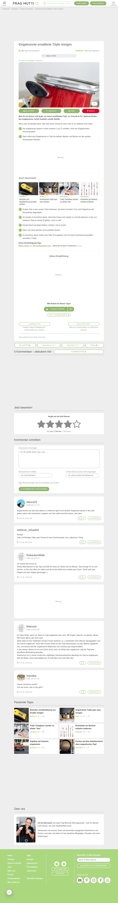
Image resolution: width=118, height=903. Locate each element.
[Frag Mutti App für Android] (63, 864)
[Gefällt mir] (80, 518)
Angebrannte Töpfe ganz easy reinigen (48, 200)
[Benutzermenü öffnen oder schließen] (113, 3)
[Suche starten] (44, 3)
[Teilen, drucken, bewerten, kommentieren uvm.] (9, 892)
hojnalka (31, 675)
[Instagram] (94, 880)
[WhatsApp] (107, 880)
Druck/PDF (28, 111)
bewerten (87, 51)
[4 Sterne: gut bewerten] (68, 424)
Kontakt (30, 859)
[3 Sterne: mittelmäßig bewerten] (59, 424)
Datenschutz (32, 863)
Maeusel (31, 626)
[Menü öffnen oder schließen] (4, 3)
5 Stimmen (66, 431)
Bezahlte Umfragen (35, 878)
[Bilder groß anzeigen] (94, 104)
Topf (58, 129)
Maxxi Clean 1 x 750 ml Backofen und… (35, 246)
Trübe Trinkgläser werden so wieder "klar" (69, 200)
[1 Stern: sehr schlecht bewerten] (41, 424)
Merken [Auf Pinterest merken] (91, 111)
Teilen (71, 111)
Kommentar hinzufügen (59, 457)
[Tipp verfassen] (98, 3)
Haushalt (39, 60)
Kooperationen (14, 878)
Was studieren (14, 882)
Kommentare (78, 352)
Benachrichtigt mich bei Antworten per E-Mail (41, 483)
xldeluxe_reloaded (28, 529)
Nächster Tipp (84, 324)
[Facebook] (101, 880)
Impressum (31, 871)
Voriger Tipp (34, 324)
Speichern (51, 111)
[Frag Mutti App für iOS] (56, 864)
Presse (10, 875)
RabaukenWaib (35, 555)
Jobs (10, 867)
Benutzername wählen (27, 472)
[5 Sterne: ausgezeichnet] (77, 424)
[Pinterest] (87, 880)
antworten (94, 518)
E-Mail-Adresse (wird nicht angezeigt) (81, 472)
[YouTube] (80, 880)
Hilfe (29, 855)
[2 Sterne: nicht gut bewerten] (50, 424)
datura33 (31, 502)
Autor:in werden (14, 863)
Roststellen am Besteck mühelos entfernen (88, 200)
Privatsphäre (32, 867)
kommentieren (29, 51)
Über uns (11, 871)
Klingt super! (59, 309)
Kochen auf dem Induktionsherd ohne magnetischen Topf (89, 742)
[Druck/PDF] (25, 345)
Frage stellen (81, 3)
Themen (11, 859)
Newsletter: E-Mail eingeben (89, 855)
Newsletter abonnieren (93, 866)
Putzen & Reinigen (27, 60)
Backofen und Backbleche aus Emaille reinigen (27, 201)
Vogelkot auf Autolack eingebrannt (39, 742)
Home (10, 855)
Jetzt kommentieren (59, 315)
